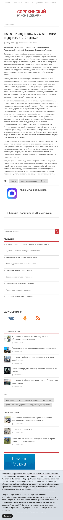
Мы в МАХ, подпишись (33, 190)
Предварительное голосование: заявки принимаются (34, 348)
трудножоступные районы (40, 405)
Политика (8, 3)
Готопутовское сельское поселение (20, 283)
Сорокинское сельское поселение (19, 296)
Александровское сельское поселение (21, 264)
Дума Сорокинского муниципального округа (23, 251)
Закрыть (7, 516)
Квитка (13, 181)
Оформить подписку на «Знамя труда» (29, 213)
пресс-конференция (29, 181)
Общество (18, 3)
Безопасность (50, 3)
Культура (39, 3)
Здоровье (29, 3)
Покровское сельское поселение (19, 290)
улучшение (47, 400)
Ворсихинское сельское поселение (19, 277)
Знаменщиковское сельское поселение (21, 257)
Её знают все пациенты (22, 429)
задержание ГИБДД (14, 400)
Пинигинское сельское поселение (19, 270)
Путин (43, 181)
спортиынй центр (32, 400)
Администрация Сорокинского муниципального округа (27, 244)
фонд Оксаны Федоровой (16, 405)
